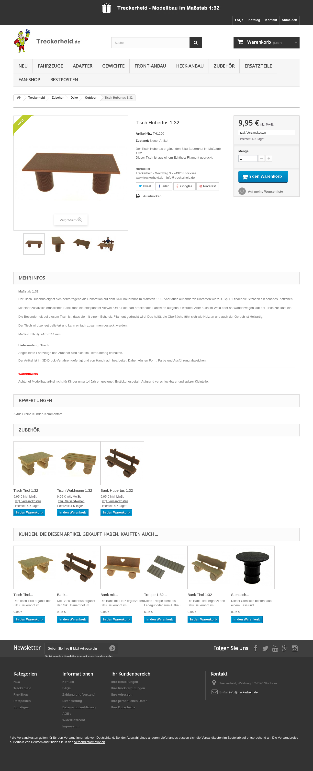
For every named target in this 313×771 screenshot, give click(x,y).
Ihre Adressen (121, 694)
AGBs (66, 713)
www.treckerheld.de (149, 177)
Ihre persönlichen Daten (129, 701)
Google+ (184, 186)
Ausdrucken (152, 196)
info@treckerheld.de (243, 692)
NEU (23, 66)
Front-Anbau (150, 66)
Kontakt (271, 20)
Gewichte (113, 66)
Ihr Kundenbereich (130, 674)
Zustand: (142, 140)
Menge (243, 151)
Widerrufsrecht (73, 720)
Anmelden (289, 20)
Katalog (254, 20)
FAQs (239, 20)
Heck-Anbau (190, 66)
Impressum (70, 726)
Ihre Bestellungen (124, 682)
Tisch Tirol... (23, 595)
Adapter (82, 66)
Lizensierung (72, 701)
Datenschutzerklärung (79, 707)
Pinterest (208, 186)
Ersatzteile (258, 66)
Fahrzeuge (50, 66)
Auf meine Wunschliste (265, 198)
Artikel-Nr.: (144, 133)
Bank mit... (109, 595)
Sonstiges (21, 707)
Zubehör (224, 66)
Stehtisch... (240, 595)
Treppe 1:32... (155, 595)
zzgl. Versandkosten (253, 132)
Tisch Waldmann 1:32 (74, 490)
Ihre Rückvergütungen (128, 688)
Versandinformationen (89, 742)
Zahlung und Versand (78, 694)
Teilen (163, 186)
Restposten (64, 79)
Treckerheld (22, 688)
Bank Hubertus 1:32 (117, 490)
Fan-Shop (29, 79)
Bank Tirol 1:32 (200, 595)
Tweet (145, 186)
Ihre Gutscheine (123, 707)
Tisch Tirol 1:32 (25, 490)
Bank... (62, 595)
